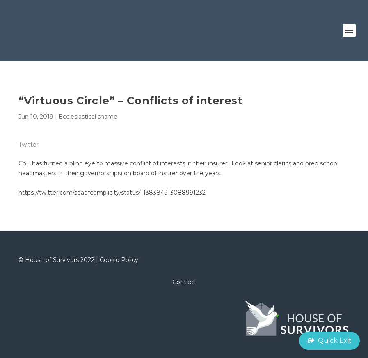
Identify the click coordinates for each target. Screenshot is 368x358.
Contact (183, 282)
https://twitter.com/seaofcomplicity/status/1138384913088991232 (112, 192)
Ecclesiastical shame (88, 116)
